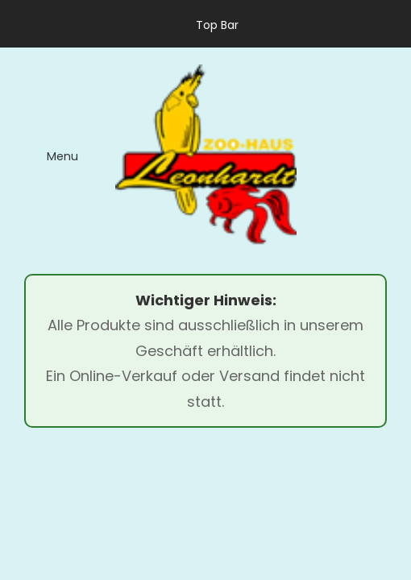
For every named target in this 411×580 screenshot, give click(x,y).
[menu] (51, 155)
